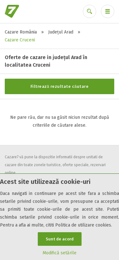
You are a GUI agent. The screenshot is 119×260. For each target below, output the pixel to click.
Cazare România (21, 32)
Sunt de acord (60, 239)
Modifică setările (59, 253)
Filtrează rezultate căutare (59, 86)
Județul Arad (60, 32)
